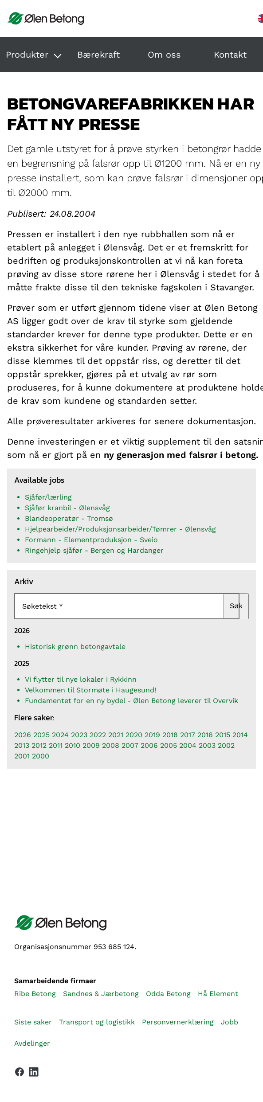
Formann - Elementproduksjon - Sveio (91, 539)
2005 (168, 745)
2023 (79, 735)
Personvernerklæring (178, 1022)
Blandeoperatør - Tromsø (69, 518)
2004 (187, 745)
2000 (40, 756)
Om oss (164, 54)
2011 (56, 745)
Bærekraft (98, 54)
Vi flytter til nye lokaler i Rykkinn (81, 679)
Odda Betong (168, 993)
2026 (22, 735)
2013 (21, 745)
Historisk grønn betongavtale (75, 646)
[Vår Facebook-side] (19, 1072)
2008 (110, 745)
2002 (226, 745)
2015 (222, 735)
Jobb (229, 1022)
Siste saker (33, 1022)
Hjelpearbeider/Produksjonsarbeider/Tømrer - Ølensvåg (120, 529)
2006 (149, 745)
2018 (170, 735)
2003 (207, 745)
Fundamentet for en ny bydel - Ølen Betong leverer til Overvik (131, 700)
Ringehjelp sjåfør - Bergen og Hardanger (94, 550)
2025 (41, 735)
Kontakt (230, 54)
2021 (115, 735)
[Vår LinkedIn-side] (33, 1074)
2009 (91, 745)
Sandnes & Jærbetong (101, 993)
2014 (240, 735)
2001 (22, 756)
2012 (39, 745)
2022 (98, 735)
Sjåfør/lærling (48, 497)
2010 (72, 745)
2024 (60, 735)
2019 (152, 735)
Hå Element (218, 993)
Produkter (27, 54)
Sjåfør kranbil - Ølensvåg (67, 508)
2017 (187, 735)
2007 (130, 745)
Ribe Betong (35, 993)
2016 (205, 735)
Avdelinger (32, 1043)
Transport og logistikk (97, 1022)
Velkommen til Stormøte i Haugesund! (90, 690)
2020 (134, 735)
